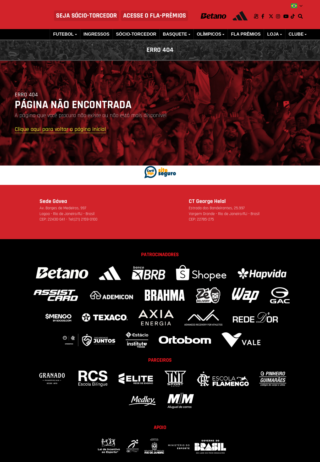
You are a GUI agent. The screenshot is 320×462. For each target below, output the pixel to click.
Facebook (265, 16)
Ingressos (96, 34)
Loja (273, 34)
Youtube (287, 16)
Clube (296, 34)
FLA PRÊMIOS (246, 34)
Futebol (63, 34)
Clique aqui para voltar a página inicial (60, 129)
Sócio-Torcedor (136, 34)
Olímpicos (209, 34)
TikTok (294, 16)
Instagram (279, 16)
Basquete (175, 34)
